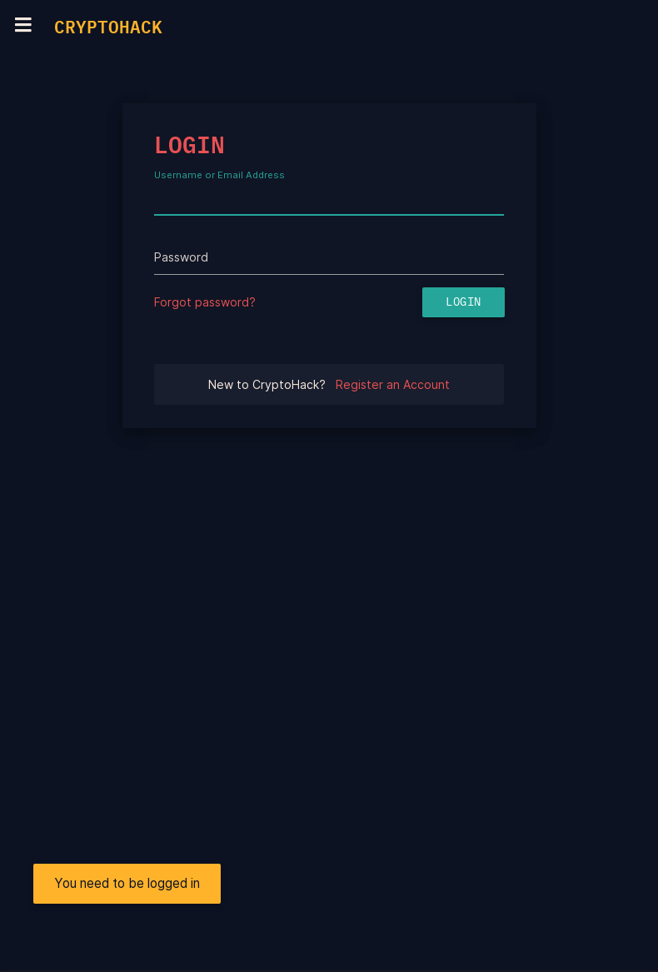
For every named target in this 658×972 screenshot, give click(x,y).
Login (463, 302)
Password (181, 257)
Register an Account (393, 384)
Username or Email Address (219, 176)
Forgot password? (205, 302)
